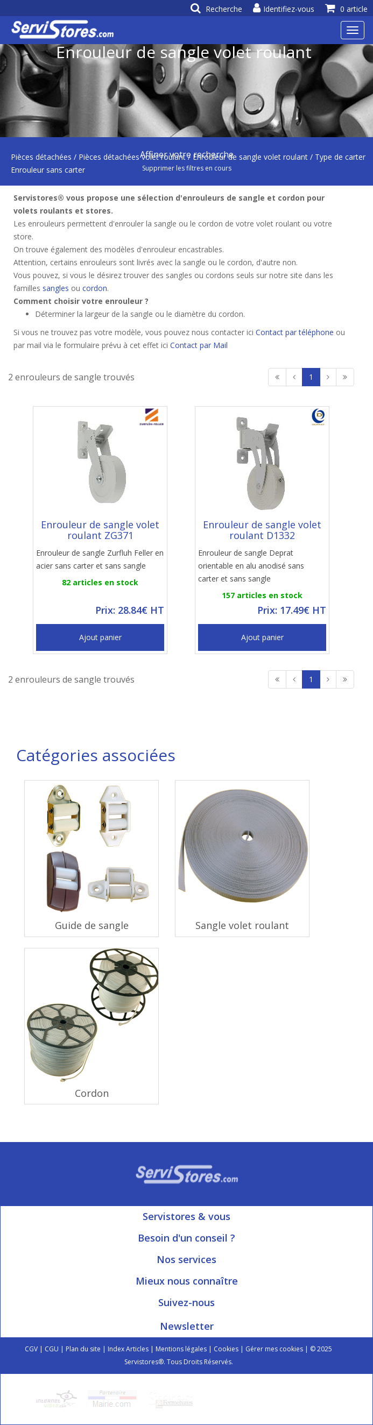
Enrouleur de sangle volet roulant (250, 157)
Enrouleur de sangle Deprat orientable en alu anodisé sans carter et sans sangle (251, 566)
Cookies (226, 1348)
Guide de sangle (92, 925)
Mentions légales (181, 1348)
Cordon (92, 1093)
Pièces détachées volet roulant (132, 157)
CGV (31, 1348)
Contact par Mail (199, 345)
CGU (52, 1348)
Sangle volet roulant (242, 925)
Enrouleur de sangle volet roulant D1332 (262, 530)
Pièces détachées (41, 157)
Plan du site (83, 1348)
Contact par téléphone (295, 332)
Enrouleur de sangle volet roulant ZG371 (100, 530)
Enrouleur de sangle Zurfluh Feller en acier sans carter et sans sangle (100, 559)
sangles (56, 288)
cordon (94, 288)
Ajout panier (100, 637)
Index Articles (128, 1348)
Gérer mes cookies (274, 1348)
